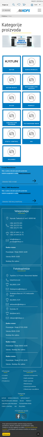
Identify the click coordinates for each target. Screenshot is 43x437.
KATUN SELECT (25, 398)
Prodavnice (6, 381)
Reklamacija (27, 383)
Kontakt (4, 378)
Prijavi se (5, 5)
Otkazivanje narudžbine (31, 389)
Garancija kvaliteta (29, 386)
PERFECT (28, 401)
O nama (5, 375)
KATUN (4, 398)
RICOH (22, 401)
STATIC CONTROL (7, 406)
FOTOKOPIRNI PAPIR (25, 403)
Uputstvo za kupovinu (30, 375)
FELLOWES (22, 406)
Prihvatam (6, 434)
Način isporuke (28, 381)
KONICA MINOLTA (13, 398)
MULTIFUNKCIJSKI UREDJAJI (10, 401)
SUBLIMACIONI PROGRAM (9, 403)
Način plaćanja (28, 378)
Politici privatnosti (24, 173)
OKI (15, 406)
